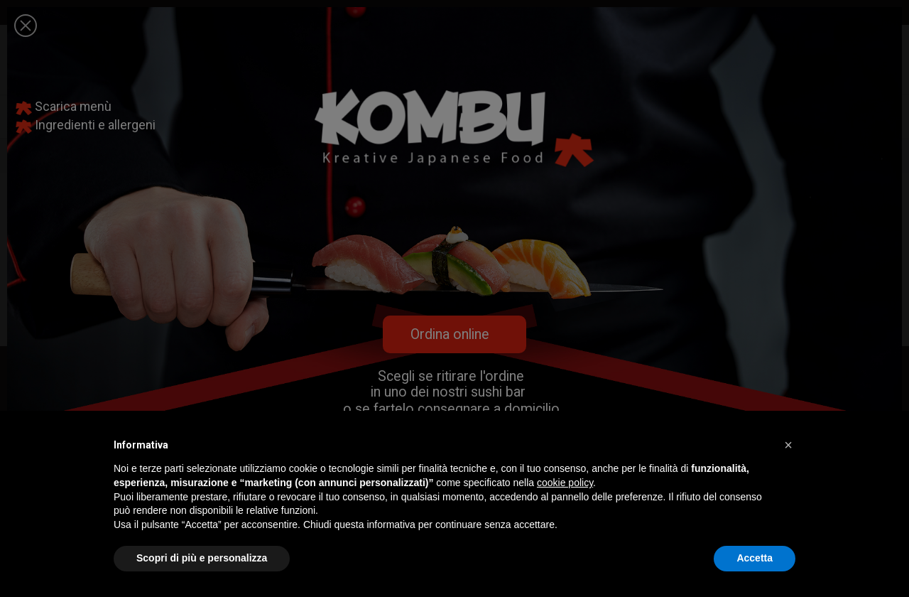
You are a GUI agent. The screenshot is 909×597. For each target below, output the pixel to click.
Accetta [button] (754, 558)
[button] (788, 445)
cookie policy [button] (565, 482)
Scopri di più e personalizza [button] (201, 558)
